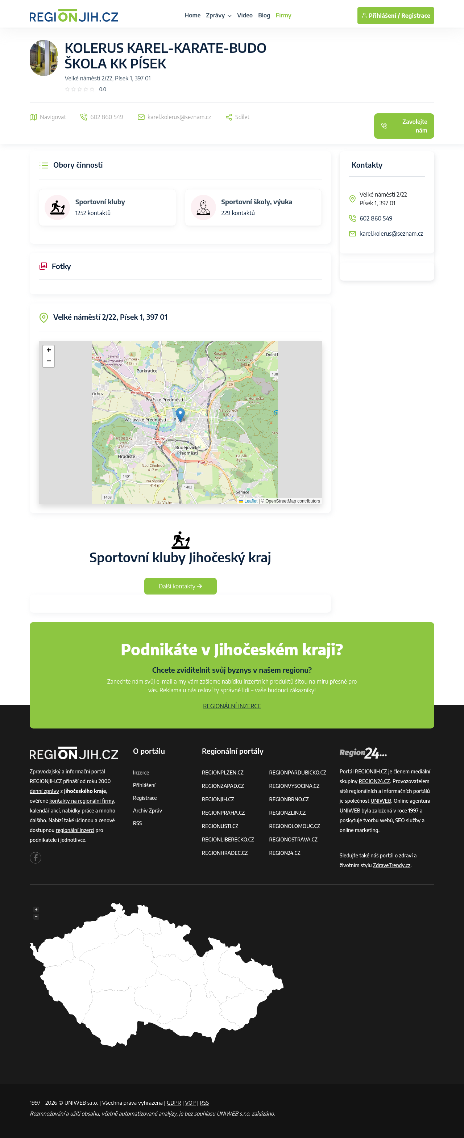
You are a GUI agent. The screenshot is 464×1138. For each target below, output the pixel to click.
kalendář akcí (45, 810)
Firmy (283, 15)
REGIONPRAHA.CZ (223, 813)
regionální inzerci (75, 830)
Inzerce (141, 772)
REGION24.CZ (285, 853)
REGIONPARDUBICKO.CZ (298, 772)
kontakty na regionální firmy (81, 801)
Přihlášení (144, 785)
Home (192, 15)
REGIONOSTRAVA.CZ (293, 839)
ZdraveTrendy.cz (391, 865)
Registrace (415, 15)
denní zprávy (44, 791)
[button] (180, 415)
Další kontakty (180, 586)
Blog (264, 15)
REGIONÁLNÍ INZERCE (232, 706)
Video (245, 15)
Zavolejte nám (404, 126)
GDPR (174, 1102)
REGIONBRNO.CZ (289, 799)
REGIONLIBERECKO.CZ (228, 839)
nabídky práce (78, 810)
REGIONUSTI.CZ (220, 826)
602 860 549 (376, 218)
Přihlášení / (380, 15)
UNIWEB (380, 801)
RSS (137, 823)
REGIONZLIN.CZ (287, 813)
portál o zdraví (396, 855)
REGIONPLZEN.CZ (223, 772)
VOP (190, 1102)
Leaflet (248, 501)
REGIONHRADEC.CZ (225, 853)
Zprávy (219, 15)
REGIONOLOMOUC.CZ (294, 826)
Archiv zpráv (147, 810)
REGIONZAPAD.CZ (223, 786)
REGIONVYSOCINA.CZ (294, 786)
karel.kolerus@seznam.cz (391, 233)
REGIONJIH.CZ (218, 799)
